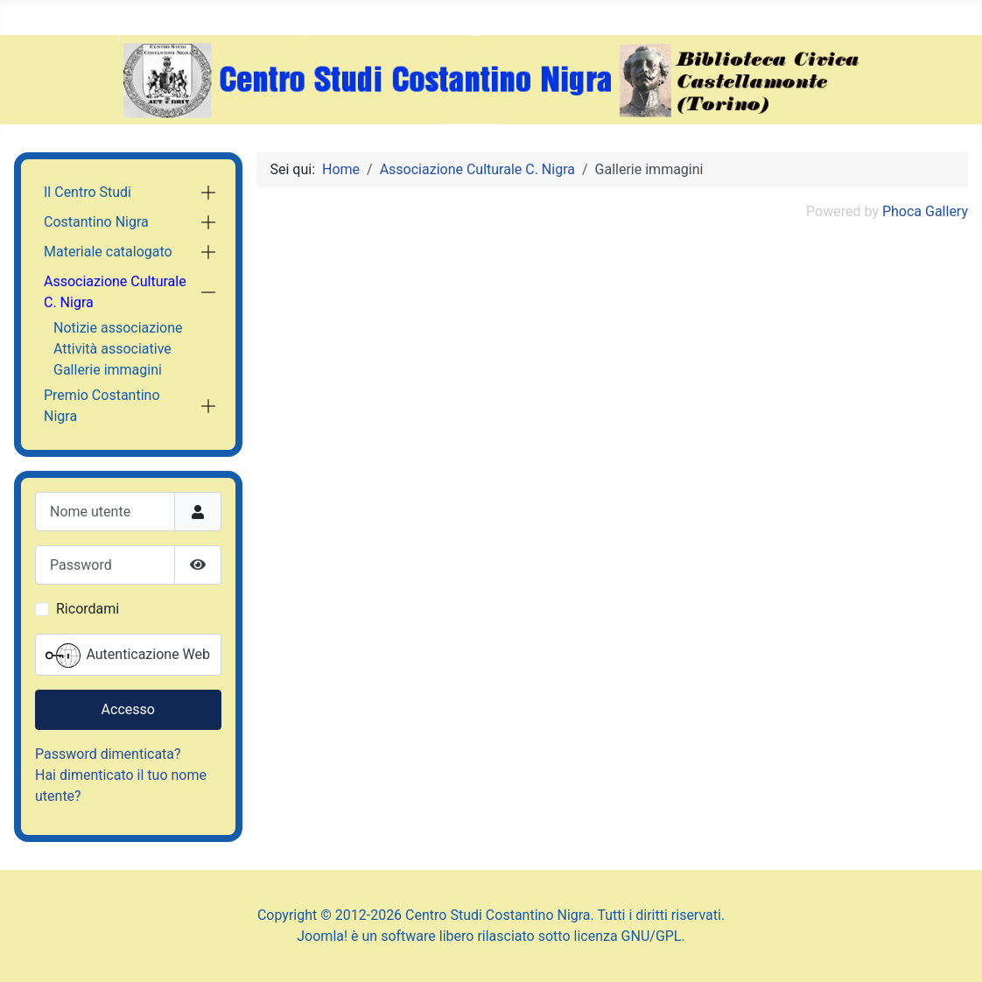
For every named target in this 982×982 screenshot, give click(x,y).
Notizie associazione (118, 327)
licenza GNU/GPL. (629, 936)
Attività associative (112, 348)
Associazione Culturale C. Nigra (115, 292)
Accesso (128, 709)
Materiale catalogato (108, 251)
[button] (208, 192)
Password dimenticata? (108, 754)
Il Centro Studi (87, 192)
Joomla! (322, 936)
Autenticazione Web (128, 655)
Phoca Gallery (925, 211)
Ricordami (87, 608)
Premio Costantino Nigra (102, 405)
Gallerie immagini (107, 369)
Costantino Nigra (96, 222)
